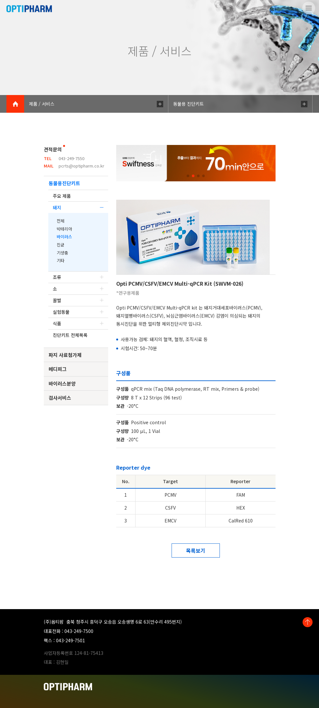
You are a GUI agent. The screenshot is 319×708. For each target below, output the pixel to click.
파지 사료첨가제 (65, 354)
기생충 (62, 253)
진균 (60, 245)
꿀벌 (78, 300)
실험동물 (78, 312)
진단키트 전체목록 (70, 335)
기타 (60, 260)
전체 (60, 221)
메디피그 (58, 369)
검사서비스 (60, 397)
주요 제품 (62, 196)
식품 (78, 323)
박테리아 (64, 229)
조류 (78, 277)
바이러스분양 (62, 383)
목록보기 (195, 550)
